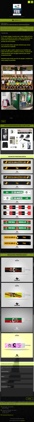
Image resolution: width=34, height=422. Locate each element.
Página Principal (4, 23)
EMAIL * (3, 376)
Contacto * (3, 381)
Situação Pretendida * (6, 386)
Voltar (3, 121)
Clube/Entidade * (5, 371)
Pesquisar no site (29, 2)
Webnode (23, 420)
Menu (32, 2)
